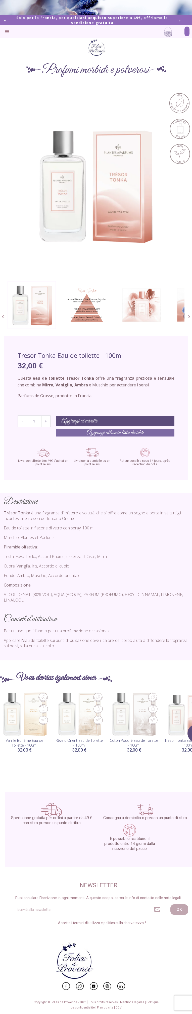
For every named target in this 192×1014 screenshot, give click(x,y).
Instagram (107, 986)
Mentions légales (132, 1002)
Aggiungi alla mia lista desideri (115, 433)
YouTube (94, 986)
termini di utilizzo (86, 923)
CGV (119, 1007)
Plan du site (105, 1007)
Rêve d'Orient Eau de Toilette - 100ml (79, 743)
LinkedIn (121, 986)
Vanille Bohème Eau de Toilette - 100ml (24, 743)
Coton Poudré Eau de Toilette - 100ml (134, 743)
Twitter (80, 986)
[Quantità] (34, 421)
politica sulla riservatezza (124, 923)
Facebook (66, 986)
